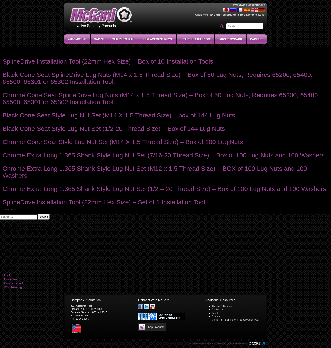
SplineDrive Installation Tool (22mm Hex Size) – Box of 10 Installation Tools (108, 61)
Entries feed (11, 279)
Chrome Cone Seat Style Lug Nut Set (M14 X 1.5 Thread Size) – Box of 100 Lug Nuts (123, 141)
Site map (216, 316)
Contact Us (217, 309)
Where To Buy (123, 39)
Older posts (9, 209)
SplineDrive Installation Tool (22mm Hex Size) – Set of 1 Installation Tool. (105, 202)
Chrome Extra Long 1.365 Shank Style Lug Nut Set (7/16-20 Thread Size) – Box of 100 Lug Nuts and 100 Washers (164, 155)
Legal (215, 313)
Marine (99, 39)
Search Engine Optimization (230, 343)
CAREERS (257, 39)
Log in (7, 275)
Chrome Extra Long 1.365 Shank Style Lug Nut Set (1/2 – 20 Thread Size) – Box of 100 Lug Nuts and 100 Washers (164, 188)
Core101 (258, 343)
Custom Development (200, 343)
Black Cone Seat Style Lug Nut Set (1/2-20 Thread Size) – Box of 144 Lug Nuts (114, 128)
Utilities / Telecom (195, 39)
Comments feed (13, 283)
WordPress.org (13, 287)
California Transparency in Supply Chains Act (235, 319)
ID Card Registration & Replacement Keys (237, 14)
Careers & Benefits (221, 306)
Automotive (77, 39)
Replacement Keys (157, 39)
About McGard (230, 39)
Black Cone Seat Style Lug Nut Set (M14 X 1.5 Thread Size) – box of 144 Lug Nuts (119, 115)
